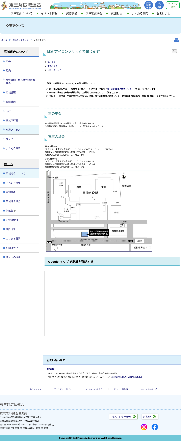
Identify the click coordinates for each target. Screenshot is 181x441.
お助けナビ (163, 13)
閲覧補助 (148, 5)
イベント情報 (49, 13)
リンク (9, 139)
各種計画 (11, 102)
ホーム (4, 40)
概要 (8, 61)
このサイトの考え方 (93, 389)
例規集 (116, 13)
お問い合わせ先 (54, 70)
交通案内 (147, 416)
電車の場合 (52, 66)
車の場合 (51, 62)
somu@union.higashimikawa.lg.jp (127, 377)
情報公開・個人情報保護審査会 (20, 82)
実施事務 (71, 13)
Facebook (155, 427)
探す (159, 5)
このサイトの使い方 (148, 389)
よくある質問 (140, 13)
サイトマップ (35, 389)
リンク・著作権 (121, 389)
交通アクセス (13, 129)
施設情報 (11, 229)
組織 (8, 70)
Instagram (144, 427)
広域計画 (11, 92)
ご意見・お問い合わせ (121, 416)
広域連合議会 (94, 13)
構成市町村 (12, 120)
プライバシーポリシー (63, 389)
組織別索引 (12, 220)
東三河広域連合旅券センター (120, 89)
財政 (8, 111)
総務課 (50, 369)
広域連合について (21, 13)
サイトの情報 (13, 257)
